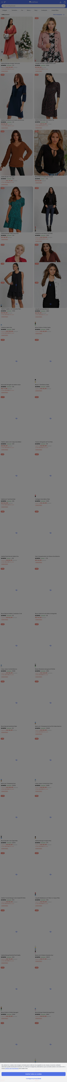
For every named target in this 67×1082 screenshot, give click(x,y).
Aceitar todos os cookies (33, 1074)
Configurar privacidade (33, 1078)
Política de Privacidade (11, 1068)
